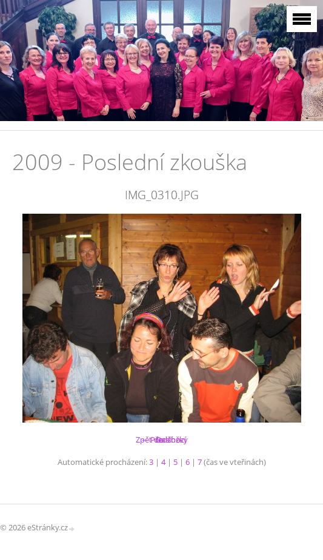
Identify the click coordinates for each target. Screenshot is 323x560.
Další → (169, 439)
